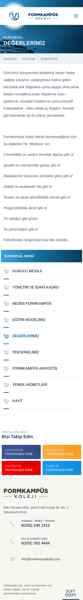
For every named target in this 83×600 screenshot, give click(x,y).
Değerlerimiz (49, 58)
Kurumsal (28, 58)
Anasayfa (10, 58)
